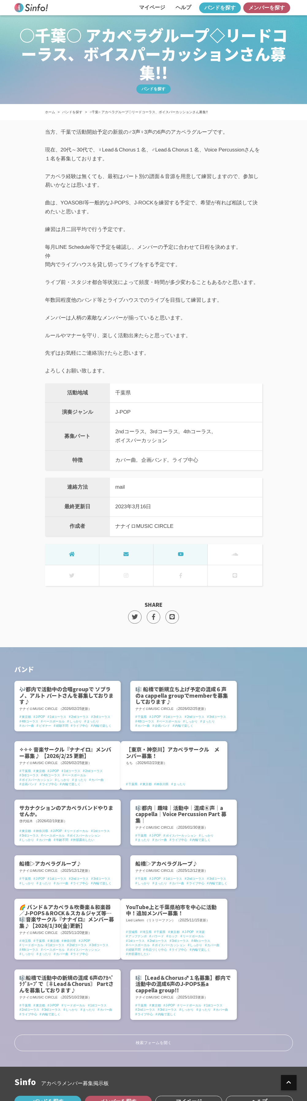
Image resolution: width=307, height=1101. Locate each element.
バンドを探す (220, 8)
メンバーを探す (266, 8)
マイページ (152, 7)
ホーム (50, 112)
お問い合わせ (173, 1072)
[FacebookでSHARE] (154, 617)
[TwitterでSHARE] (135, 617)
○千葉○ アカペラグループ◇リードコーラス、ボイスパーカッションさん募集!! (148, 112)
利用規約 (134, 1072)
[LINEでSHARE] (172, 617)
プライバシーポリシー (85, 1072)
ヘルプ (183, 7)
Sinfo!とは (34, 1072)
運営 (207, 1072)
